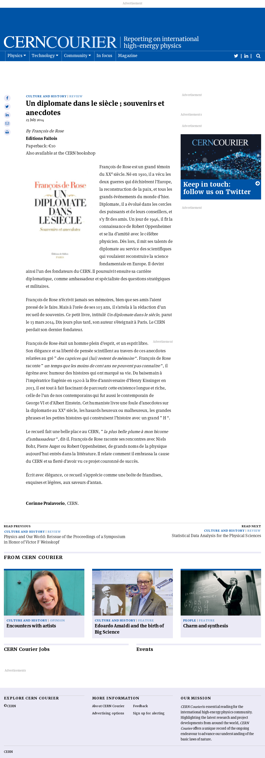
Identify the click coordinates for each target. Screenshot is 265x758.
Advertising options (108, 702)
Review (76, 85)
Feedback (140, 695)
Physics (15, 68)
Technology (43, 68)
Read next (251, 515)
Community (76, 68)
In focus (104, 68)
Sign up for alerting (149, 702)
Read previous (17, 515)
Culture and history (46, 85)
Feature (146, 609)
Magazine (128, 68)
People (189, 609)
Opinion (57, 609)
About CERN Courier (108, 695)
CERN (8, 740)
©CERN (10, 695)
